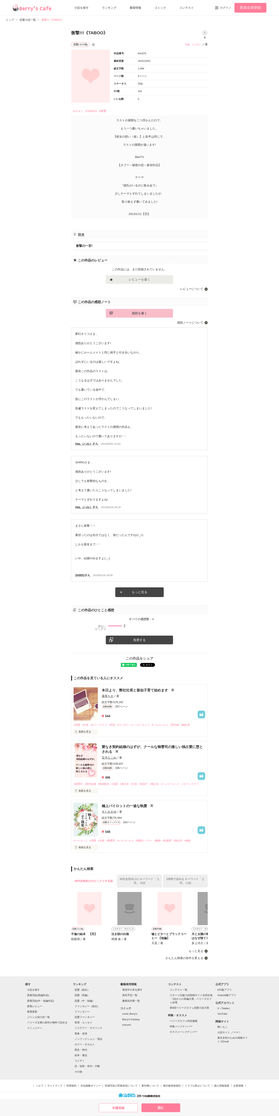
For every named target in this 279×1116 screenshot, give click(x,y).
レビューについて (191, 288)
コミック (160, 7)
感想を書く (139, 313)
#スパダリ (123, 724)
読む (161, 1107)
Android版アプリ (226, 995)
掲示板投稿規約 (172, 1085)
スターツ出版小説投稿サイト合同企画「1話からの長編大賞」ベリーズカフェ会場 (191, 999)
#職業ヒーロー (144, 840)
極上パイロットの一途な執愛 (125, 806)
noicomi (126, 1024)
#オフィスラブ (98, 724)
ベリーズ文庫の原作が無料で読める (47, 1022)
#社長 (85, 724)
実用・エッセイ (83, 1022)
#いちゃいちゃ (160, 724)
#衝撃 (102, 111)
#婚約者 (185, 724)
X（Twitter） (224, 1008)
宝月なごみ (109, 757)
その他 (78, 1071)
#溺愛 (77, 724)
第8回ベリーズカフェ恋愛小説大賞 (189, 1007)
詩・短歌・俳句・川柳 (87, 1066)
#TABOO (91, 111)
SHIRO (79, 575)
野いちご (222, 1027)
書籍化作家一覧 (131, 1000)
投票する (139, 640)
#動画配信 (103, 783)
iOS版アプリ (224, 989)
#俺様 (187, 840)
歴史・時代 (81, 1049)
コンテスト (186, 7)
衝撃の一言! (84, 245)
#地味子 (143, 783)
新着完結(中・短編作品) (40, 1000)
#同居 (112, 724)
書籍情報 (135, 7)
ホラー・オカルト (85, 1044)
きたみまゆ (109, 811)
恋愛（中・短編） (85, 1000)
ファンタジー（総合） (87, 1006)
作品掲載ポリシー (91, 1085)
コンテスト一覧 (178, 989)
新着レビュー (34, 1006)
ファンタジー (82, 1011)
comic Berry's (129, 1013)
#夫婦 (101, 840)
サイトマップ (54, 1085)
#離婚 (157, 840)
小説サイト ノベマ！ (229, 1032)
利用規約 (71, 1085)
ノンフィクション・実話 (88, 1039)
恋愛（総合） (82, 989)
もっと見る (139, 592)
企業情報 (238, 1085)
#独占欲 (154, 783)
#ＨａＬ (78, 111)
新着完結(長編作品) (38, 995)
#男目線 (174, 724)
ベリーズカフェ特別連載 (183, 1020)
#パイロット (81, 840)
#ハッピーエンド (140, 724)
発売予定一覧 (129, 995)
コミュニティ (34, 1027)
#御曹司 (78, 783)
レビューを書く (139, 279)
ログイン (225, 7)
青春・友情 (81, 1033)
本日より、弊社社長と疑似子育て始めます (135, 690)
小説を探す (81, 7)
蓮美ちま (107, 696)
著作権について (150, 1085)
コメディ (80, 1060)
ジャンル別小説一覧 (38, 1017)
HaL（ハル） (193, 44)
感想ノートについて (190, 322)
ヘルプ (39, 1085)
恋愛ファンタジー (85, 1017)
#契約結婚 (90, 783)
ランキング (109, 7)
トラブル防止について (197, 1085)
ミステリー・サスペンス (88, 1027)
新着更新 (32, 1011)
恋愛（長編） (82, 995)
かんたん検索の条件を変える (184, 958)
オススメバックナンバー (183, 1031)
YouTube (222, 1013)
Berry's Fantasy (131, 1019)
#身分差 (124, 783)
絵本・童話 (81, 1055)
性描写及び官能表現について (121, 1085)
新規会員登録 (250, 7)
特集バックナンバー (181, 1026)
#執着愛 (167, 840)
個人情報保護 (221, 1085)
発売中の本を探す (132, 989)
